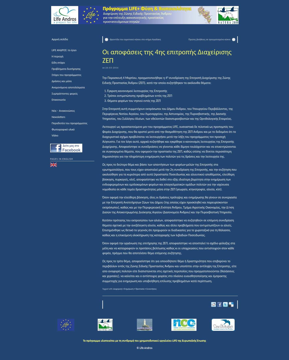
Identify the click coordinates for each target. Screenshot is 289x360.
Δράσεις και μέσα (62, 81)
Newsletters (58, 117)
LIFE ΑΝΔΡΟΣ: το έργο (64, 50)
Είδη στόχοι (58, 62)
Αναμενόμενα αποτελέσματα (68, 87)
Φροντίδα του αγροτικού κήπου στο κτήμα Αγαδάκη (135, 39)
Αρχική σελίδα (60, 39)
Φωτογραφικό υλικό (63, 129)
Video (55, 135)
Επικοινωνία (58, 99)
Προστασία (139, 289)
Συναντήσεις (151, 289)
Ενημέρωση (128, 289)
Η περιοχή (57, 56)
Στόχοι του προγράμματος (66, 75)
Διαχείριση (117, 289)
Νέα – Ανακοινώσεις (63, 110)
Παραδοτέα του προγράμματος (69, 123)
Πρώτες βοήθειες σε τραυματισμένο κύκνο (209, 39)
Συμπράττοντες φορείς (65, 93)
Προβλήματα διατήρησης (66, 69)
